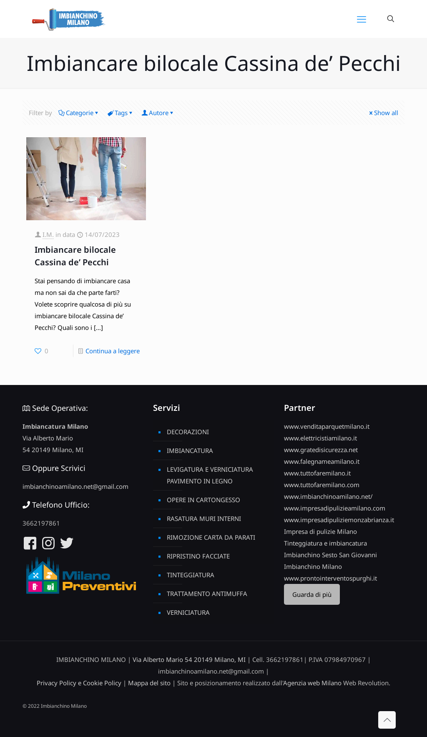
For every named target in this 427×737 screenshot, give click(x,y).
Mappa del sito (149, 683)
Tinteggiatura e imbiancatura (325, 543)
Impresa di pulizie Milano (320, 531)
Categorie (79, 112)
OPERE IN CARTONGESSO (203, 500)
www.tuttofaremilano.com (321, 484)
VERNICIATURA (188, 612)
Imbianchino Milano (313, 566)
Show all (383, 112)
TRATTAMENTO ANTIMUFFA (207, 593)
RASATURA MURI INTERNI (204, 518)
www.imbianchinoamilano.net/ (328, 496)
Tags (120, 112)
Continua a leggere (112, 351)
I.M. (48, 234)
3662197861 (41, 523)
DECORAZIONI (188, 432)
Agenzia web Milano (312, 683)
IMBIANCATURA (190, 450)
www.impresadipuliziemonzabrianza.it (339, 520)
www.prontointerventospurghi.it (330, 578)
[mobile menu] (361, 19)
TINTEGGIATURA (190, 575)
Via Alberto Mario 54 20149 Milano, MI (189, 659)
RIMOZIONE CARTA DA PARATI (211, 537)
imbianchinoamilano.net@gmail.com (75, 486)
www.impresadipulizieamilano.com (334, 508)
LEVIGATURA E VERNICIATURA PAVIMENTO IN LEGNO (210, 475)
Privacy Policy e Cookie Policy (79, 683)
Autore (158, 112)
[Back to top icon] (387, 720)
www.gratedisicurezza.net (321, 449)
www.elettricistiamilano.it (320, 438)
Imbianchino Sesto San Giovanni (330, 555)
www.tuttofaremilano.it (317, 473)
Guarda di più (312, 594)
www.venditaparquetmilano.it (326, 426)
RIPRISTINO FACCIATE (198, 556)
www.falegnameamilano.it (321, 461)
